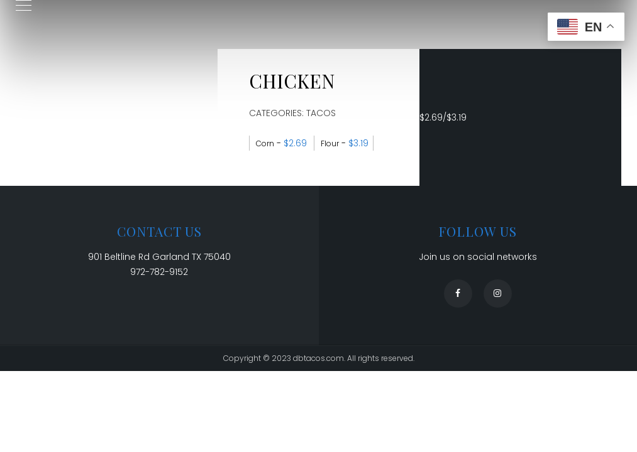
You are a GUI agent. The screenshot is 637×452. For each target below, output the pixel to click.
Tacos (321, 113)
